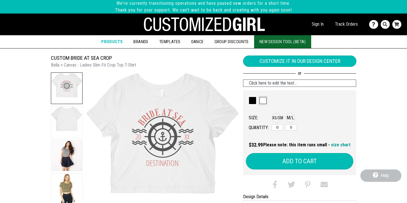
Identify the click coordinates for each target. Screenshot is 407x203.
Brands (140, 41)
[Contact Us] (375, 24)
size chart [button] (340, 144)
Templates (170, 41)
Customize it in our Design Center (299, 61)
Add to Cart (299, 161)
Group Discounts (232, 41)
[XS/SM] (277, 127)
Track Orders (346, 24)
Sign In (318, 24)
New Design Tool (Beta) (282, 41)
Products (112, 41)
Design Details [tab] (256, 196)
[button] (66, 88)
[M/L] (291, 127)
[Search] (386, 24)
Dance (197, 41)
